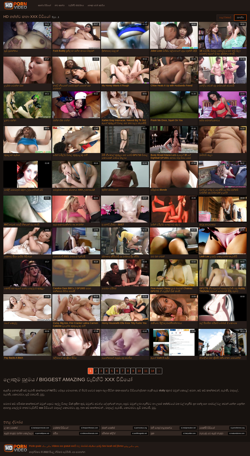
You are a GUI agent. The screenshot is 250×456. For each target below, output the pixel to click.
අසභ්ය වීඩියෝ (44, 5)
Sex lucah (107, 446)
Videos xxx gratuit (61, 446)
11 (145, 370)
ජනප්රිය (240, 17)
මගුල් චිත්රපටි (225, 17)
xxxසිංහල (75, 446)
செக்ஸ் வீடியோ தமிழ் (91, 446)
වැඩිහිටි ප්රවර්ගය (76, 5)
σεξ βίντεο (118, 446)
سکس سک (46, 446)
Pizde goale (35, 446)
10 (139, 370)
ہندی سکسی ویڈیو (131, 446)
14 (152, 370)
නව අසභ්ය (60, 5)
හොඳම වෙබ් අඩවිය (96, 5)
